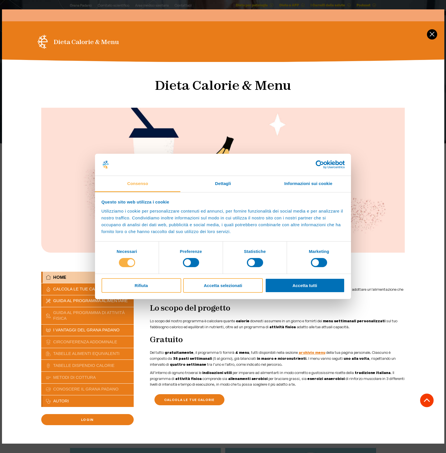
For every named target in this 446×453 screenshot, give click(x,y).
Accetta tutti (304, 285)
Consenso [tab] (137, 183)
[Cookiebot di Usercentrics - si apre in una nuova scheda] (320, 164)
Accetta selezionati (223, 285)
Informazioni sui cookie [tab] (308, 183)
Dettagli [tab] (223, 183)
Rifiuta (141, 285)
